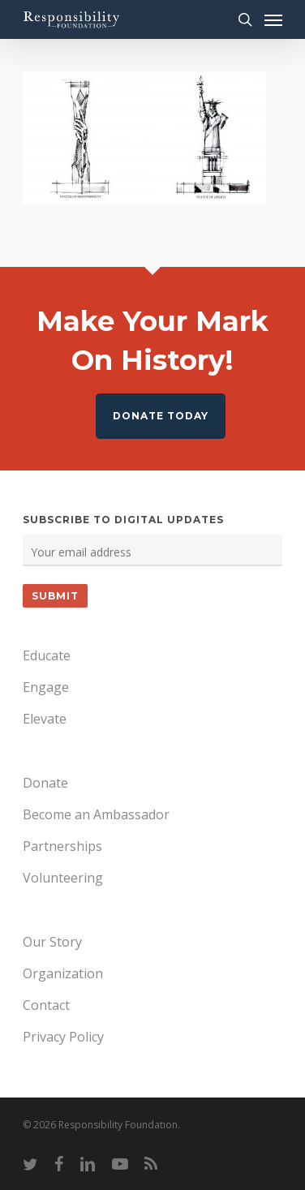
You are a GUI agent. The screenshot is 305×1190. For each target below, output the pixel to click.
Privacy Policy (63, 1037)
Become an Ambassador (96, 814)
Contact (46, 1005)
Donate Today (160, 416)
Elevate (45, 719)
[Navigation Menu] (273, 19)
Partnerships (62, 846)
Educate (47, 655)
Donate (45, 783)
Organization (63, 973)
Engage (46, 687)
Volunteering (63, 878)
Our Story (52, 942)
